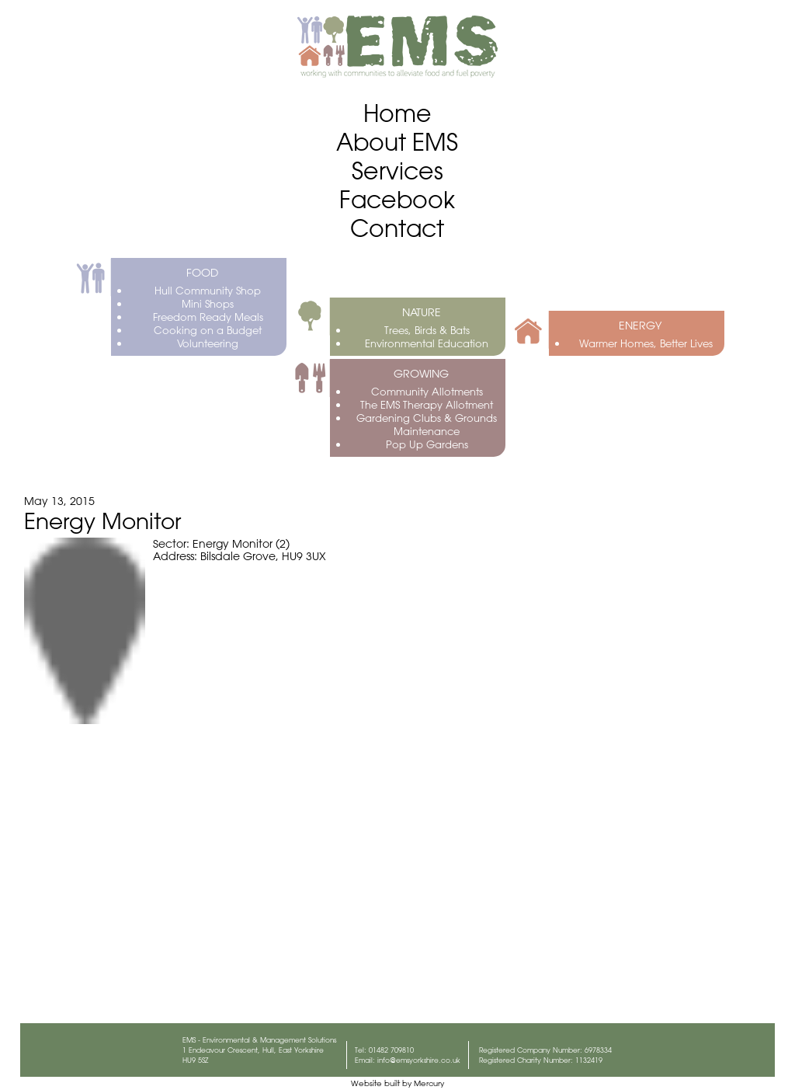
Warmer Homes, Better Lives (646, 343)
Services (397, 170)
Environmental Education (426, 343)
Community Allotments (427, 391)
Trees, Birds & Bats (427, 329)
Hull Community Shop (207, 290)
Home (397, 113)
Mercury (429, 1083)
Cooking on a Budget (208, 329)
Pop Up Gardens (427, 444)
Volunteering (207, 343)
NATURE (421, 312)
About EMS (397, 141)
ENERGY (640, 326)
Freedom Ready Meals (208, 316)
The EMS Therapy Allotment (426, 404)
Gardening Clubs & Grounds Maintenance (426, 424)
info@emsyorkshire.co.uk (418, 1060)
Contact (397, 228)
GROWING (421, 374)
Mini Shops (208, 303)
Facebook (397, 199)
